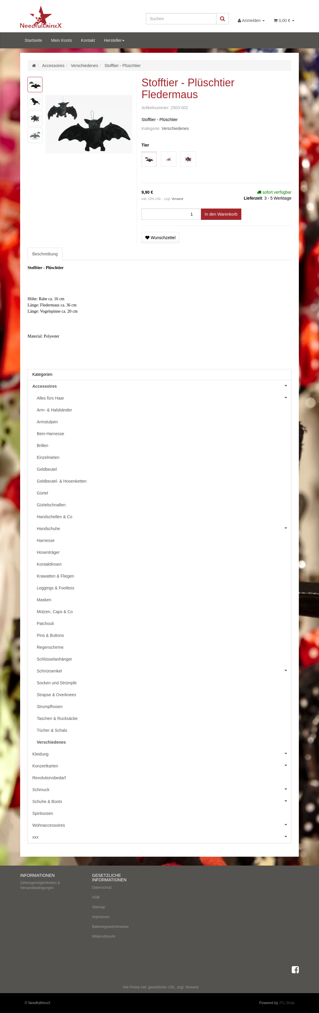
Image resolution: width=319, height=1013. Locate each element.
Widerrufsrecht (103, 936)
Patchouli (45, 623)
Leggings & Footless (55, 588)
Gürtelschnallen (51, 504)
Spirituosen (42, 813)
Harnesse (46, 540)
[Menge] (171, 214)
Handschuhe (164, 528)
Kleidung (161, 753)
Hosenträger (48, 552)
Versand (177, 199)
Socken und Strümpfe (57, 682)
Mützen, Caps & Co (55, 611)
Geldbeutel (47, 469)
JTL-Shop (286, 1003)
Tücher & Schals (52, 730)
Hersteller (114, 40)
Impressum (101, 917)
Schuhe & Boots (161, 801)
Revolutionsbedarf (49, 777)
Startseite (33, 40)
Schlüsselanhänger (54, 659)
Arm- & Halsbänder (54, 410)
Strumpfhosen (50, 706)
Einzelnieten (48, 457)
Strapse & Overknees (56, 694)
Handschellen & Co (54, 516)
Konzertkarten (161, 765)
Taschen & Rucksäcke (57, 718)
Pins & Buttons (50, 635)
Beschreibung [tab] (45, 254)
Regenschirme (50, 647)
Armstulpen (47, 421)
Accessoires (161, 385)
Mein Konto (61, 40)
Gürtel (42, 493)
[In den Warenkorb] (221, 214)
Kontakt (88, 40)
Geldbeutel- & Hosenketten (62, 481)
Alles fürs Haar (164, 397)
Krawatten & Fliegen (55, 576)
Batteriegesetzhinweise (110, 927)
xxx (161, 836)
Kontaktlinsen (49, 564)
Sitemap (98, 907)
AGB (96, 897)
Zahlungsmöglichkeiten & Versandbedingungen (40, 885)
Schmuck (161, 789)
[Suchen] (181, 18)
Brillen (42, 445)
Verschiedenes (175, 128)
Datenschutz (102, 887)
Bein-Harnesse (50, 433)
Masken (44, 599)
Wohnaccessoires (161, 824)
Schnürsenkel (164, 670)
